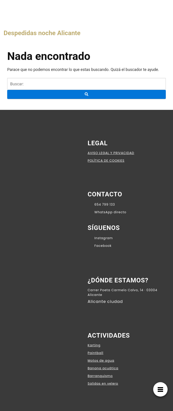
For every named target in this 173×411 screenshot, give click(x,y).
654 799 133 (101, 204)
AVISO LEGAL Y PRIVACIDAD (111, 153)
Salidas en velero (103, 383)
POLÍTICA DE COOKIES (106, 160)
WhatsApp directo (107, 211)
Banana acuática (103, 368)
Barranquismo (100, 376)
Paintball (95, 353)
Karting (94, 345)
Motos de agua (101, 360)
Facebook (100, 245)
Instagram (100, 237)
